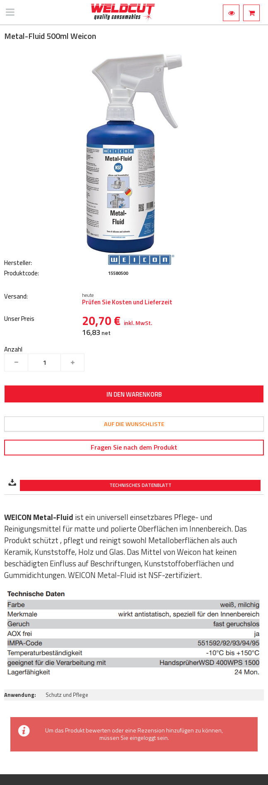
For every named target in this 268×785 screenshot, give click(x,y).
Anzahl (13, 349)
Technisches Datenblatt (140, 485)
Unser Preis (19, 319)
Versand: (16, 296)
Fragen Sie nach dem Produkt (134, 447)
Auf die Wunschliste (134, 424)
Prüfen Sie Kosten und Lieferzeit (127, 302)
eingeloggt (143, 737)
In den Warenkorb (134, 394)
